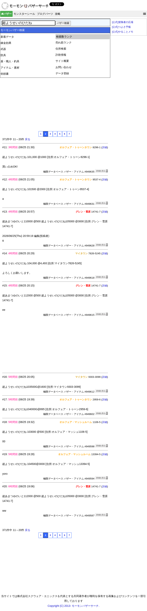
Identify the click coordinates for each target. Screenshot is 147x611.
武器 (3, 49)
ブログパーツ (45, 13)
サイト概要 (62, 60)
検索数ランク (64, 36)
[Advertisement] (31, 104)
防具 (3, 55)
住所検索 (61, 48)
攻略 (57, 13)
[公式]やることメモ (122, 31)
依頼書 (5, 73)
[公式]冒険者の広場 (122, 22)
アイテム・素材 (10, 67)
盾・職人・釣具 (10, 61)
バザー (6, 13)
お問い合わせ (64, 67)
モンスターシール (24, 13)
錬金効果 (6, 42)
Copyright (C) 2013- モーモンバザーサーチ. (74, 605)
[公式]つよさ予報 (121, 27)
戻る (27, 139)
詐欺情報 (61, 54)
